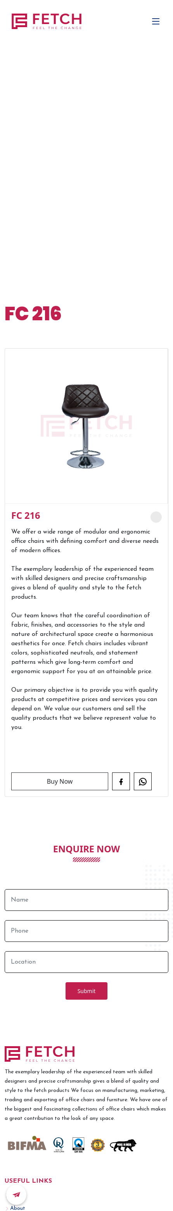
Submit (87, 991)
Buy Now (60, 781)
